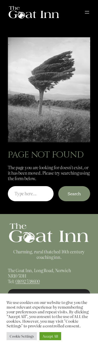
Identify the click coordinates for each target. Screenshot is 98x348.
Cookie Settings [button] (22, 336)
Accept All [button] (50, 336)
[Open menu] (87, 12)
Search (74, 193)
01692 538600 (27, 281)
